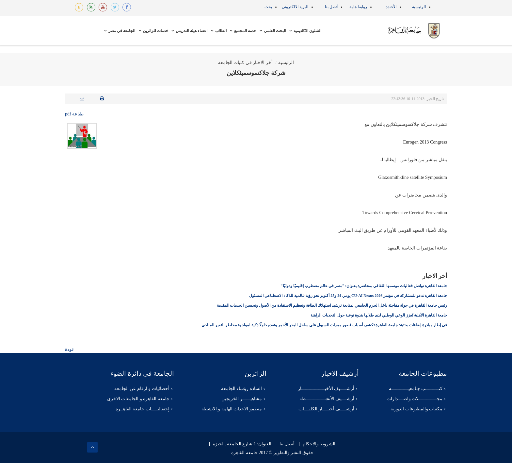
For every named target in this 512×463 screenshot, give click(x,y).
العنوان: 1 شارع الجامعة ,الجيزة (242, 444)
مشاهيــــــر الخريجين (241, 398)
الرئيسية (419, 7)
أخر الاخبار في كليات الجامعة (245, 62)
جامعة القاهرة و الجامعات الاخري (138, 398)
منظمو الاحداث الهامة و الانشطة (231, 408)
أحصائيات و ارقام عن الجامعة (141, 388)
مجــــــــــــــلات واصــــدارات (415, 398)
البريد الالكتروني (295, 7)
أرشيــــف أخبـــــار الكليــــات (326, 408)
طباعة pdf (74, 113)
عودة (69, 349)
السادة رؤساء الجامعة (241, 388)
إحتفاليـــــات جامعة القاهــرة (142, 408)
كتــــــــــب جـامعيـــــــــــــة (416, 388)
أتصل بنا (331, 7)
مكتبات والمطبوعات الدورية (416, 408)
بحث (268, 7)
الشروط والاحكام (319, 444)
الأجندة (391, 7)
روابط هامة (358, 7)
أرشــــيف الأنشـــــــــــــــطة (327, 398)
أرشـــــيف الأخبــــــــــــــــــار (326, 388)
